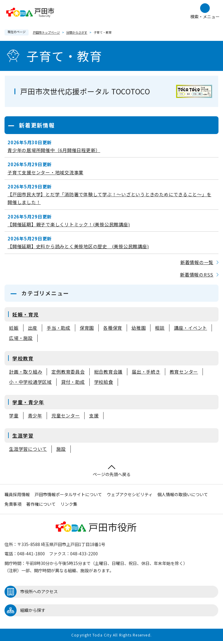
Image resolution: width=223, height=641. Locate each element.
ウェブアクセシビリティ (130, 494)
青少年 (35, 416)
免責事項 (13, 504)
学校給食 (103, 382)
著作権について (41, 504)
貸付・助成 (73, 382)
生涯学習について (28, 449)
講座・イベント (190, 328)
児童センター (65, 416)
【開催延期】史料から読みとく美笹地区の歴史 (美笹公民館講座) (78, 246)
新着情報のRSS (196, 274)
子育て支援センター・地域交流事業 (45, 172)
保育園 (87, 328)
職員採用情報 (17, 494)
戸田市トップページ (46, 32)
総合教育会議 (108, 372)
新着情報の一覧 (196, 262)
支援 (94, 416)
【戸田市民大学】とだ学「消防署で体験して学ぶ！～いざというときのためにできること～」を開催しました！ (109, 198)
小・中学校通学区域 (30, 382)
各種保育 (112, 328)
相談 (160, 328)
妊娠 (14, 328)
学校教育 (22, 358)
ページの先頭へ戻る (112, 471)
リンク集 (68, 504)
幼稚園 (139, 328)
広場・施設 (21, 338)
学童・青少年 (28, 402)
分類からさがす (76, 32)
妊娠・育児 (25, 314)
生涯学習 (22, 435)
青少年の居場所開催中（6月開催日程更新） (54, 150)
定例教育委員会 (68, 372)
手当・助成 (58, 328)
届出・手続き (146, 372)
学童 (14, 416)
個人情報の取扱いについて (182, 494)
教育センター (184, 372)
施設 (61, 449)
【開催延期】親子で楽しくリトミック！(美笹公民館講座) (69, 224)
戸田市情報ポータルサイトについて (68, 494)
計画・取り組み (25, 372)
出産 (33, 328)
